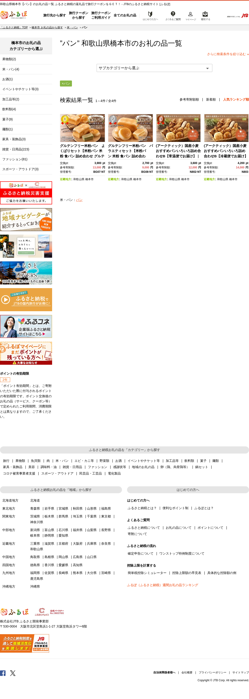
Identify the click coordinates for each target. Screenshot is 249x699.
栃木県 (49, 516)
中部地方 (8, 530)
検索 (218, 15)
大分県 (92, 573)
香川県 (49, 565)
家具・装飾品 (12, 467)
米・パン (72, 27)
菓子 (203, 461)
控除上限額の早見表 (186, 573)
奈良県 (106, 543)
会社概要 (187, 672)
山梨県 (92, 530)
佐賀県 (49, 573)
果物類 (20, 461)
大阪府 (78, 543)
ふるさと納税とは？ (142, 508)
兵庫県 (92, 543)
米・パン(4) (10, 69)
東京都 (106, 516)
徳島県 (35, 565)
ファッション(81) (14, 159)
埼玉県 (78, 516)
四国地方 (8, 565)
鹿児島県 (36, 578)
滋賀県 (49, 543)
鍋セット (201, 467)
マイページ (191, 15)
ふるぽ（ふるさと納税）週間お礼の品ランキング (162, 585)
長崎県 (63, 573)
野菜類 (104, 461)
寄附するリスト (205, 15)
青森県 (35, 508)
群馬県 (63, 516)
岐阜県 (35, 535)
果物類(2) (9, 59)
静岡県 (49, 535)
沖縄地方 (8, 586)
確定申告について (141, 553)
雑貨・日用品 (72, 467)
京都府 (63, 543)
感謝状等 (119, 467)
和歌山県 (78, 179)
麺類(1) (7, 129)
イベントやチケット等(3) (20, 89)
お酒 (118, 461)
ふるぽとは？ (204, 508)
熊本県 (78, 573)
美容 (31, 467)
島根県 (49, 557)
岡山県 (63, 557)
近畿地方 (65, 179)
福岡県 (35, 573)
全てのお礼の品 (125, 15)
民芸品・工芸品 (90, 473)
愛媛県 (63, 565)
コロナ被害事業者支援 (19, 473)
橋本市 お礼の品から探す (47, 27)
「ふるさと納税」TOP (14, 27)
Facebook (3, 672)
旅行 (6, 461)
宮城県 (63, 508)
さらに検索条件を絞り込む (226, 54)
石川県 (63, 530)
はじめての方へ (149, 15)
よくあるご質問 (173, 15)
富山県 (49, 530)
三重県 (35, 543)
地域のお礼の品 (143, 467)
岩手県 (49, 508)
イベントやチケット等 (143, 461)
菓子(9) (7, 119)
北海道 (35, 500)
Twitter (13, 672)
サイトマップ (240, 672)
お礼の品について (179, 527)
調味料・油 (49, 467)
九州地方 (8, 573)
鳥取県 (35, 557)
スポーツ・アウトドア (57, 473)
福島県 (106, 508)
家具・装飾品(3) (14, 139)
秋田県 (78, 508)
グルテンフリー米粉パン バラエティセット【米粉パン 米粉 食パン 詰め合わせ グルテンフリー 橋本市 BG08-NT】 (130, 156)
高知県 (78, 565)
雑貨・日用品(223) (15, 149)
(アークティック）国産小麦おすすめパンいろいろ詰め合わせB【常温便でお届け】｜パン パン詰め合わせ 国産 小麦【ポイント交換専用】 (178, 156)
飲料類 (189, 461)
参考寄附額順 (189, 99)
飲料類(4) (9, 109)
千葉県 (92, 516)
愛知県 (63, 535)
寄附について (137, 534)
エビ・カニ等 (84, 461)
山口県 (92, 557)
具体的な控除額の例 (221, 573)
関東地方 (8, 516)
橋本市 (120, 43)
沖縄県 (35, 586)
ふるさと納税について (144, 527)
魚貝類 (36, 461)
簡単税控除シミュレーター (147, 573)
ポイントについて (210, 527)
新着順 (211, 99)
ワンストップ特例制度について (182, 553)
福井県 (78, 530)
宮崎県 (106, 573)
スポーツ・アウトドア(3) (20, 169)
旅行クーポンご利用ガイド (101, 15)
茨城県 (35, 516)
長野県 (106, 530)
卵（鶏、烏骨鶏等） (175, 467)
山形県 (92, 508)
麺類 (215, 461)
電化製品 (114, 473)
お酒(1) (7, 79)
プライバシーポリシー (212, 672)
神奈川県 (36, 522)
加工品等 (172, 461)
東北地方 (8, 508)
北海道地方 (10, 500)
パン (79, 200)
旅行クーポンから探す (78, 15)
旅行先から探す (54, 15)
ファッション (97, 467)
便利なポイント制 (175, 508)
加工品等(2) (10, 99)
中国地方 (8, 557)
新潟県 (35, 530)
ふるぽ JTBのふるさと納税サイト (14, 15)
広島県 (78, 557)
